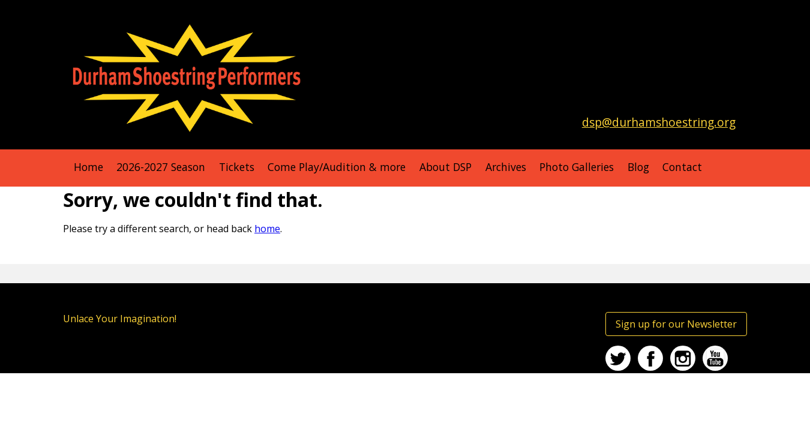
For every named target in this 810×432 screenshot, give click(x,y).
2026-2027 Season (160, 167)
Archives (505, 167)
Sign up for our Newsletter (676, 324)
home (267, 228)
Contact (682, 167)
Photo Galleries (576, 167)
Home (88, 167)
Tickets (236, 167)
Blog (638, 167)
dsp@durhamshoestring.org (659, 122)
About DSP (445, 167)
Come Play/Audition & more (337, 167)
